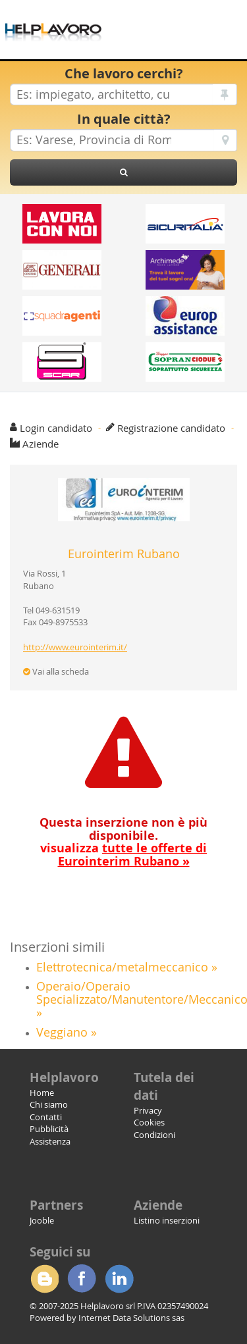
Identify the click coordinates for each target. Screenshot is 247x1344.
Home (42, 1092)
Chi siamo (49, 1104)
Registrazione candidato (171, 427)
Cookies (149, 1122)
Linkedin (119, 1278)
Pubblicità (49, 1129)
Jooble (42, 1220)
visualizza (123, 854)
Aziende (40, 443)
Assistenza (50, 1141)
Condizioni (154, 1135)
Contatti (46, 1117)
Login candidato (56, 427)
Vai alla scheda (56, 671)
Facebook (81, 1278)
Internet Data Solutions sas (131, 1318)
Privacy (148, 1110)
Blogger (44, 1278)
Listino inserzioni (167, 1220)
